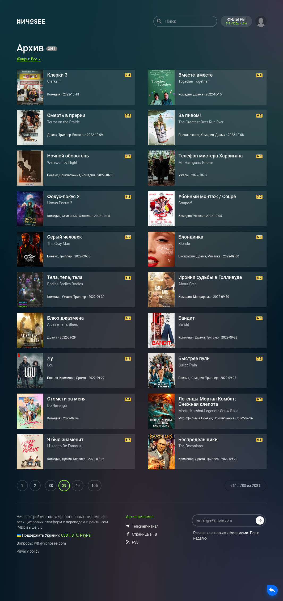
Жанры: (29, 59)
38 (51, 517)
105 (94, 517)
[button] (261, 21)
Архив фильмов (140, 548)
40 (77, 517)
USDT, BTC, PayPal (76, 566)
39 (64, 517)
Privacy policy (28, 582)
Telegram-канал (142, 557)
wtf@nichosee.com (50, 574)
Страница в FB (141, 565)
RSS (132, 573)
